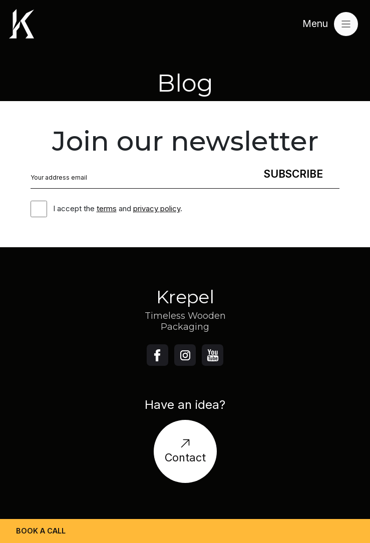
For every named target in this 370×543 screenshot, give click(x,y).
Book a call (41, 530)
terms (107, 208)
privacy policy (156, 208)
